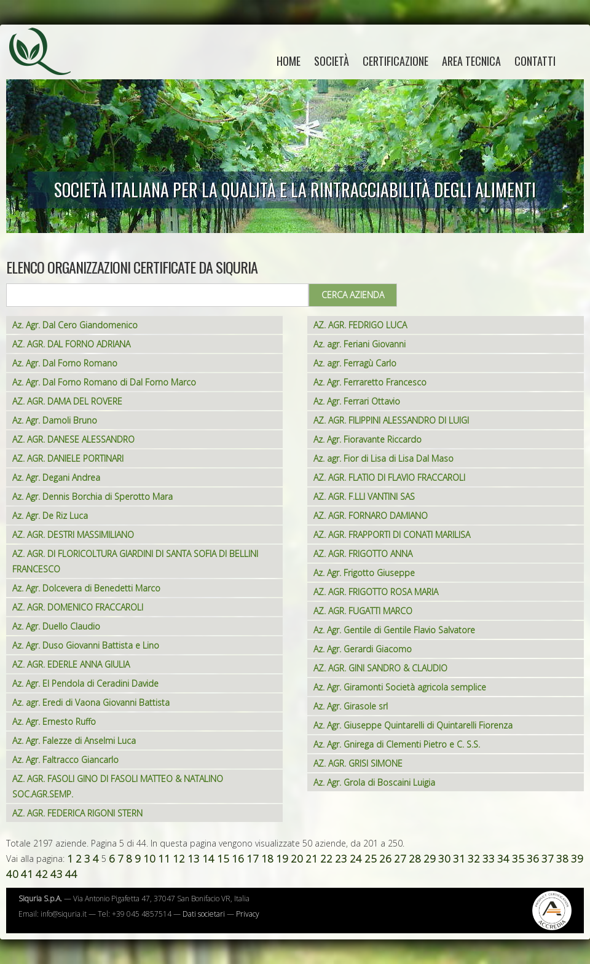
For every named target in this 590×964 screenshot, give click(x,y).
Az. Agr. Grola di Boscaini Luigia (374, 782)
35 (518, 858)
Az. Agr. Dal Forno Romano (64, 363)
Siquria (46, 64)
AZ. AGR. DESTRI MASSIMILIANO (73, 534)
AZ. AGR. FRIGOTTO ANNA (362, 553)
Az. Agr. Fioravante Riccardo (367, 439)
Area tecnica (471, 61)
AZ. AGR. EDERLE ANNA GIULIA (71, 664)
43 (56, 874)
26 (385, 858)
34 (503, 858)
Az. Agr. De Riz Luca (50, 515)
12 (179, 858)
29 (429, 858)
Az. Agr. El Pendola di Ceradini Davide (85, 683)
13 (193, 858)
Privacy (247, 914)
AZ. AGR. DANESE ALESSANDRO (73, 439)
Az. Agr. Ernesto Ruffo (54, 721)
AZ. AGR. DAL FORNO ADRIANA (71, 344)
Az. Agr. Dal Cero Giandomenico (75, 325)
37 (547, 858)
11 (164, 858)
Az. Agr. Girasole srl (350, 706)
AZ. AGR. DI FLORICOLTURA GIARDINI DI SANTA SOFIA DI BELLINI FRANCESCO (135, 561)
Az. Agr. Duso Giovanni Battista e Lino (85, 645)
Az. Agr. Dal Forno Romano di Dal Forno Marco (104, 382)
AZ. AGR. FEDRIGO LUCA (360, 325)
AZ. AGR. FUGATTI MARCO (362, 611)
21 (311, 858)
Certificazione (395, 61)
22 (326, 858)
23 (341, 858)
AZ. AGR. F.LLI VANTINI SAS (364, 496)
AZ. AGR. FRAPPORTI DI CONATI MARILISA (391, 534)
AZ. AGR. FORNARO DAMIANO (370, 515)
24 (356, 858)
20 (297, 858)
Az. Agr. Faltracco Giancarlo (65, 759)
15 (223, 858)
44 (71, 874)
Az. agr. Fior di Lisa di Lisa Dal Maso (383, 458)
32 (474, 858)
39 (577, 858)
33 (488, 858)
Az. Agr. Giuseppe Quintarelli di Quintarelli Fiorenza (413, 725)
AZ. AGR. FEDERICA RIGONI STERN (77, 813)
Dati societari (204, 914)
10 (149, 858)
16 (238, 858)
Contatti (535, 61)
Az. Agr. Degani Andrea (56, 477)
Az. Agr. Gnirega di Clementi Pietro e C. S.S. (396, 744)
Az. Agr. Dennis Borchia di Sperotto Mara (92, 496)
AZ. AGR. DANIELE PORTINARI (68, 458)
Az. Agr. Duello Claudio (56, 626)
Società (331, 61)
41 (27, 874)
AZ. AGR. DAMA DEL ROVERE (67, 401)
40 (12, 874)
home (289, 61)
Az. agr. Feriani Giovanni (359, 344)
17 (252, 858)
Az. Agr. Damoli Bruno (54, 420)
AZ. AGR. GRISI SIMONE (358, 763)
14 (208, 858)
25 (370, 858)
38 (562, 858)
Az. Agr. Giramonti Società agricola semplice (399, 687)
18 (267, 858)
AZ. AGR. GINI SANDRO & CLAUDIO (380, 668)
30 (444, 858)
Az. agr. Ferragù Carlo (354, 363)
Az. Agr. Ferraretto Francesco (370, 382)
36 (533, 858)
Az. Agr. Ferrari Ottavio (356, 401)
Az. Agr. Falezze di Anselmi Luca (74, 740)
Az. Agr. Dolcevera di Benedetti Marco (86, 588)
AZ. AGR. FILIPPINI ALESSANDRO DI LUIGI (391, 420)
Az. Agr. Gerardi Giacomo (362, 649)
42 (42, 874)
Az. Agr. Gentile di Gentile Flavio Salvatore (394, 630)
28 (415, 858)
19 (282, 858)
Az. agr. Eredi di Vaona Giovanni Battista (91, 702)
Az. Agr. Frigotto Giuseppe (364, 573)
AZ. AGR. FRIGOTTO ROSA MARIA (375, 592)
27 (400, 858)
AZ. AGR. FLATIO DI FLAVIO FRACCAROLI (389, 477)
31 (459, 858)
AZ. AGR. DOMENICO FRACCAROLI (77, 607)
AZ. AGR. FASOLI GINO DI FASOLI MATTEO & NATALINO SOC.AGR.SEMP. (117, 786)
